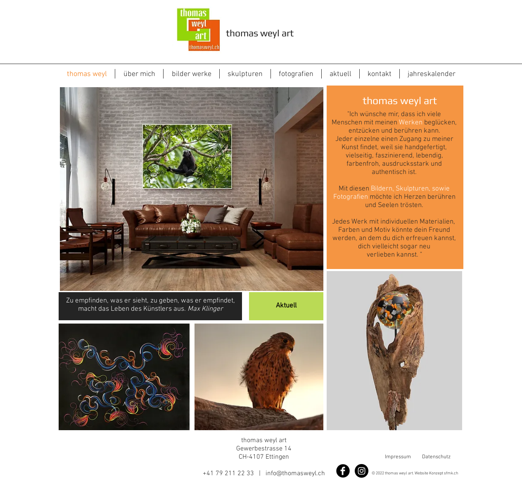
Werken (410, 123)
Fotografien (350, 197)
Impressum (398, 457)
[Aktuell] (286, 306)
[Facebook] (343, 471)
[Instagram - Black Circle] (361, 471)
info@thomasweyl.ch (295, 473)
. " (419, 255)
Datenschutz (436, 457)
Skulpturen (412, 189)
